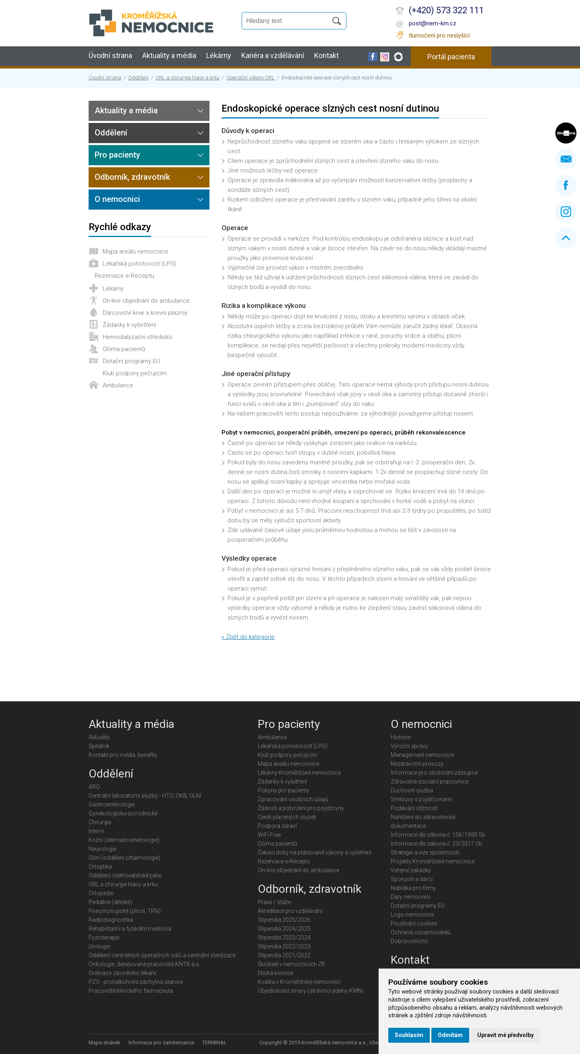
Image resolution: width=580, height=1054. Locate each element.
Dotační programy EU (131, 361)
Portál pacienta (451, 56)
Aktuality (99, 737)
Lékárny (218, 55)
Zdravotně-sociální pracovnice (429, 781)
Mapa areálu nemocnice (135, 251)
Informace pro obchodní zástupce (434, 772)
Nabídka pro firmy (413, 888)
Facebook (566, 185)
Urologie (99, 946)
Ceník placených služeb (287, 817)
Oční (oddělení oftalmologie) (124, 857)
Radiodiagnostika (111, 920)
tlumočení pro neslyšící (439, 35)
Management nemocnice (422, 755)
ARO (94, 787)
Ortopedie (101, 893)
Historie (400, 737)
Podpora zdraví (277, 826)
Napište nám (566, 159)
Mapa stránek (104, 1042)
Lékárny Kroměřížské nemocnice (299, 772)
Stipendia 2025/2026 (284, 920)
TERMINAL (214, 1042)
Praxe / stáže (274, 902)
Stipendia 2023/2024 (284, 937)
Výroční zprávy (409, 746)
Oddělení (138, 78)
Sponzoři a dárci (412, 879)
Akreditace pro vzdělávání (290, 911)
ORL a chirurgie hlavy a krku (187, 78)
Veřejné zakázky (411, 870)
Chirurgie (100, 822)
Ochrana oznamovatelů (421, 932)
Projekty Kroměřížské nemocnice (432, 861)
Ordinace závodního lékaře (122, 973)
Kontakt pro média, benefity (123, 755)
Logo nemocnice (412, 914)
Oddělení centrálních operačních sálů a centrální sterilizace (162, 955)
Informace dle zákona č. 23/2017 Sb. (437, 843)
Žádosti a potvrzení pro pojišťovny (301, 808)
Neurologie (102, 849)
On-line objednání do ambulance (146, 300)
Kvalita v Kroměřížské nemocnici (299, 982)
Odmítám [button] (450, 1035)
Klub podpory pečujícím (135, 373)
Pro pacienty (117, 155)
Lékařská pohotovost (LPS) (139, 263)
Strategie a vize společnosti (425, 852)
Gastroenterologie (112, 804)
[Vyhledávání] (288, 21)
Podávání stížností (414, 808)
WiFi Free (269, 835)
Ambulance (118, 385)
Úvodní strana (110, 55)
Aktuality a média (169, 55)
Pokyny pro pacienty (283, 790)
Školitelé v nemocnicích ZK (291, 964)
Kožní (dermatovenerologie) (124, 840)
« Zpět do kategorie (248, 636)
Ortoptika (100, 866)
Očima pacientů (124, 349)
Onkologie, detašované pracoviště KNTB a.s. (144, 964)
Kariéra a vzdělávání (272, 55)
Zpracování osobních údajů (293, 799)
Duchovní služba (412, 790)
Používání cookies (414, 923)
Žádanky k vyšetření (129, 324)
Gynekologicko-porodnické (123, 813)
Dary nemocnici (411, 897)
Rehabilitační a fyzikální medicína (130, 928)
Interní (96, 831)
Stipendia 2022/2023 (284, 946)
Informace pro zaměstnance (161, 1042)
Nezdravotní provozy (417, 764)
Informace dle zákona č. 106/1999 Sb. (439, 835)
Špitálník (99, 746)
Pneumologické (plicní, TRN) (125, 911)
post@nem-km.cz (432, 23)
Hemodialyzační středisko (137, 337)
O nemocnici (117, 199)
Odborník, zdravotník (132, 177)
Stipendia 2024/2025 (284, 928)
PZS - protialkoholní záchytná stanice (136, 982)
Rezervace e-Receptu (124, 275)
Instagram (566, 212)
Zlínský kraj (566, 133)
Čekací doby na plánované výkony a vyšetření (314, 852)
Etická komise (275, 973)
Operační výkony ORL (250, 78)
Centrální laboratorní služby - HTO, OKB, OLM (145, 795)
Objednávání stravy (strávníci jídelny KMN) (311, 990)
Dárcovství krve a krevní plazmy (145, 312)
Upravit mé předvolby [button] (505, 1035)
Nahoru (566, 238)
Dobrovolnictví (409, 941)
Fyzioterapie (104, 937)
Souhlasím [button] (409, 1035)
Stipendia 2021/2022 (284, 955)
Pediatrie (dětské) (110, 902)
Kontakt (326, 55)
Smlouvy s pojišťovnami (421, 799)
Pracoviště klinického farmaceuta (131, 990)
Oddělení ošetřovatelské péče (125, 875)
